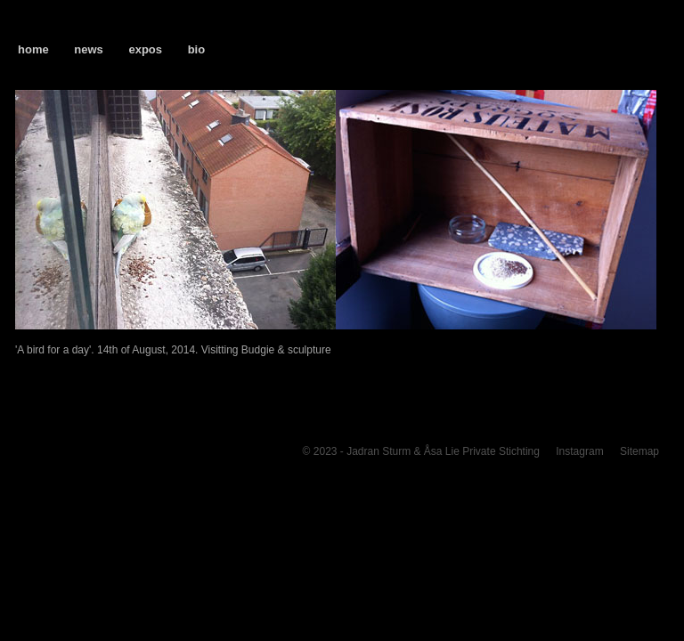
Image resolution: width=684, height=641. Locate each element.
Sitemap (639, 451)
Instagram (579, 451)
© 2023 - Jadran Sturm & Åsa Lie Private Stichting (421, 451)
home (33, 49)
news (88, 49)
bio (197, 49)
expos (145, 49)
